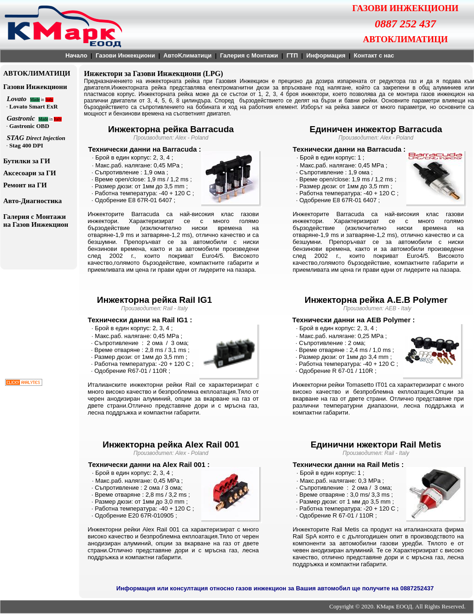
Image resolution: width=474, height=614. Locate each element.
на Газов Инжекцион (35, 224)
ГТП (292, 55)
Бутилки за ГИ (26, 161)
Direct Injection (45, 137)
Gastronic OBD (29, 125)
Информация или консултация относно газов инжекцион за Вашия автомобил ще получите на (258, 588)
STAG (16, 137)
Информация (325, 55)
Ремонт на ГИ (25, 185)
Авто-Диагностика (32, 201)
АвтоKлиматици (187, 55)
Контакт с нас (374, 55)
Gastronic (22, 118)
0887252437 (417, 588)
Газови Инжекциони (125, 55)
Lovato (18, 98)
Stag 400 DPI (26, 145)
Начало (76, 55)
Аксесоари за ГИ (29, 173)
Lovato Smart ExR (33, 106)
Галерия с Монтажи (249, 55)
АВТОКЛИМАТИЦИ (36, 73)
